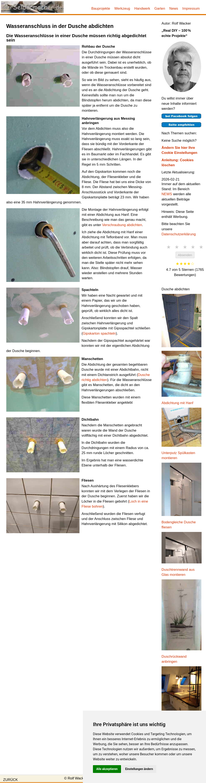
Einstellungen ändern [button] (139, 769)
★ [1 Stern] (168, 247)
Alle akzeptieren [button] (107, 769)
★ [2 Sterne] (177, 247)
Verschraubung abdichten (122, 225)
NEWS (167, 194)
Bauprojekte (100, 8)
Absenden (185, 255)
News (173, 8)
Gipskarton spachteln (99, 333)
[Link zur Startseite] (32, 7)
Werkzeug (122, 8)
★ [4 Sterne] (193, 247)
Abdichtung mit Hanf (177, 403)
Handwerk (142, 8)
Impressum (191, 8)
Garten (159, 8)
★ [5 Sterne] (201, 247)
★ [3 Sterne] (185, 247)
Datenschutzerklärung (179, 234)
